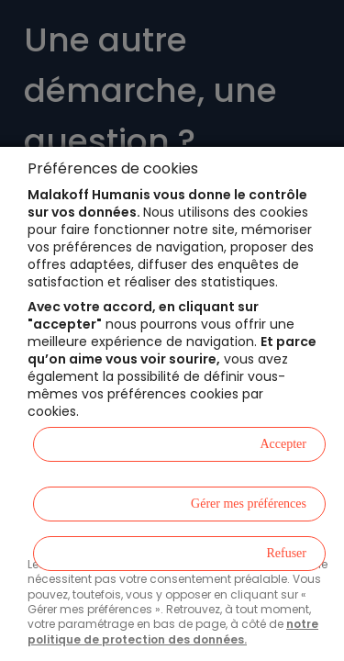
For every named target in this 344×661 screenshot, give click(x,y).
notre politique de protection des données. (173, 631)
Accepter (283, 444)
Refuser (286, 553)
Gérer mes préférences (248, 503)
